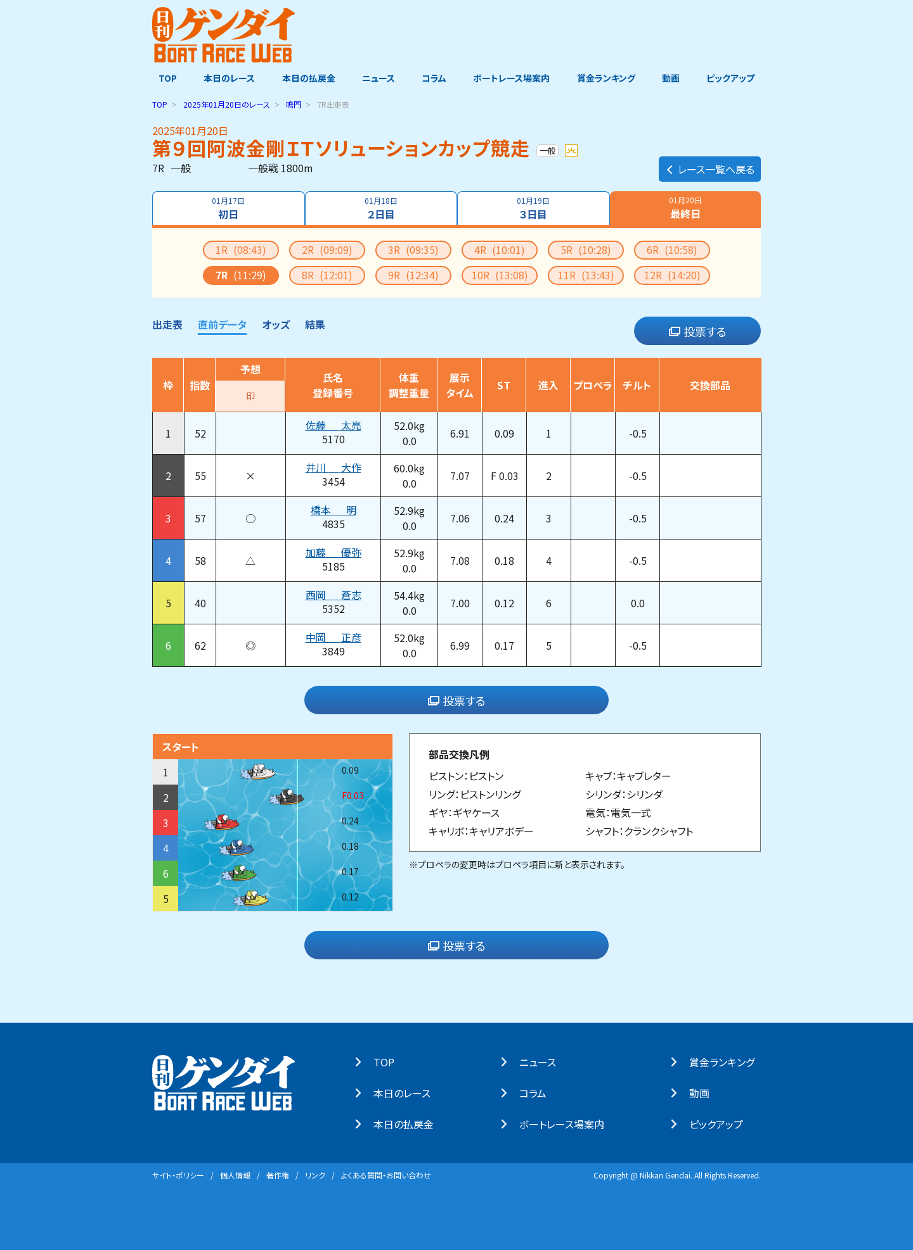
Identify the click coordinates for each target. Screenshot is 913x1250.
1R (241, 248)
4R (499, 248)
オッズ (276, 323)
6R (672, 248)
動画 (675, 78)
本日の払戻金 (305, 78)
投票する (698, 330)
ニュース (376, 78)
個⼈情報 (235, 1174)
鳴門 (293, 103)
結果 (315, 323)
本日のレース (224, 78)
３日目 (534, 207)
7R (241, 274)
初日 (227, 207)
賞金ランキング (609, 78)
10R (500, 274)
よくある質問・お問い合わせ (386, 1174)
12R (672, 274)
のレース (226, 103)
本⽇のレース (408, 1092)
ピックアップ (737, 78)
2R (327, 248)
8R (327, 274)
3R (413, 248)
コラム (434, 78)
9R (413, 274)
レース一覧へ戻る (709, 162)
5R (585, 248)
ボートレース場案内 (513, 78)
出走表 (167, 323)
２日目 (380, 207)
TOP (161, 78)
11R (586, 274)
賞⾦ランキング (728, 1061)
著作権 (277, 1174)
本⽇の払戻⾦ (410, 1123)
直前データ (222, 323)
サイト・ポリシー (178, 1174)
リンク (315, 1174)
